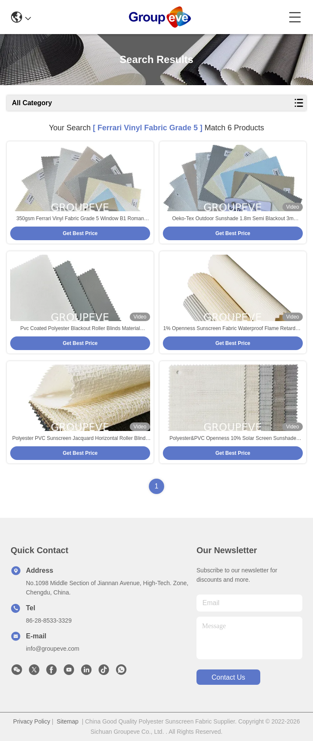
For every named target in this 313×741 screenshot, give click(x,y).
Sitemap (67, 721)
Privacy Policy (31, 721)
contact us (228, 677)
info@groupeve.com (53, 648)
